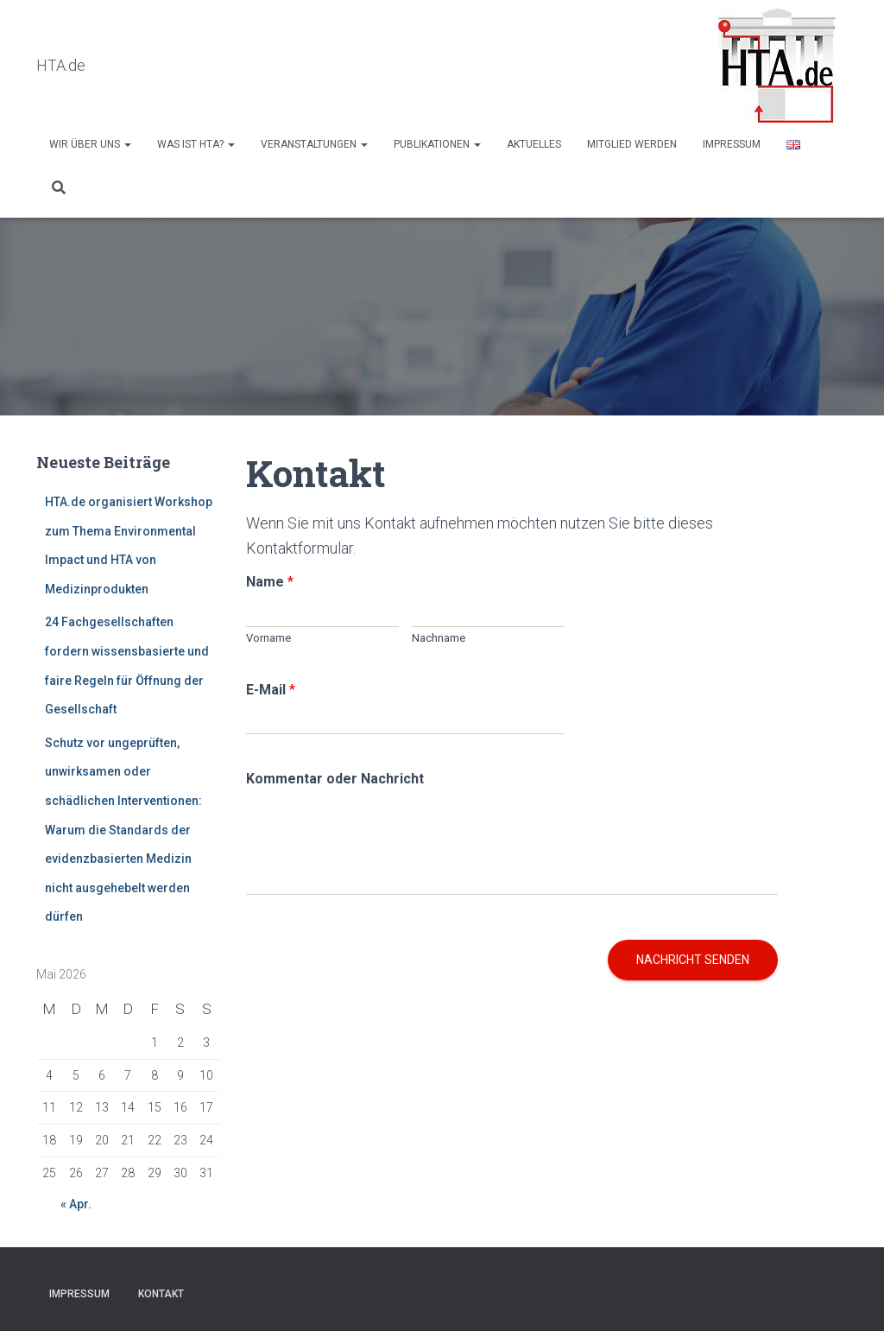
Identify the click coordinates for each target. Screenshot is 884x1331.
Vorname (268, 638)
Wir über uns (90, 144)
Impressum (732, 144)
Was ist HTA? (196, 144)
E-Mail (270, 690)
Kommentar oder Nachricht (335, 779)
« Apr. (76, 1205)
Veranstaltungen (314, 144)
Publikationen (437, 144)
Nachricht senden (692, 960)
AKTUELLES (534, 144)
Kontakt (161, 1294)
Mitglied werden (632, 144)
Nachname (438, 638)
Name (270, 582)
